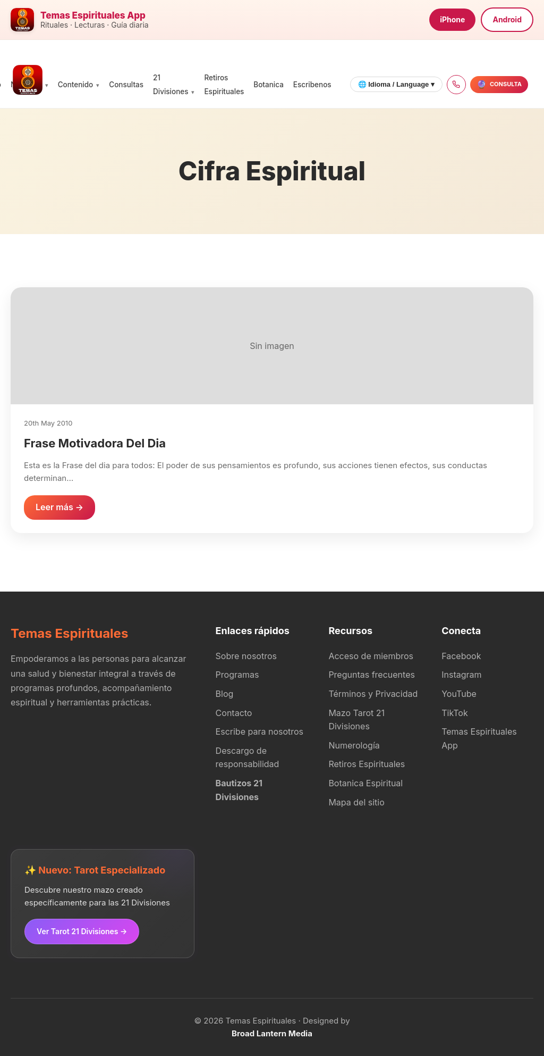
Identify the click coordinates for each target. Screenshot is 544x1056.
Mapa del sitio (356, 802)
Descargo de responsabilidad (247, 757)
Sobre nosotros (246, 656)
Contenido (76, 84)
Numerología (353, 745)
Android (507, 19)
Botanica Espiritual (365, 783)
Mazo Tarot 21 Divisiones (356, 720)
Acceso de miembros (370, 656)
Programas (237, 674)
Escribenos (312, 84)
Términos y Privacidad (373, 693)
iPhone (452, 19)
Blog (225, 693)
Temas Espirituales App (478, 738)
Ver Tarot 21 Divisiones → (82, 931)
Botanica (268, 84)
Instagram (461, 674)
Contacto (234, 713)
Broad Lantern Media (272, 1033)
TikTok (454, 713)
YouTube (459, 693)
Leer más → (59, 507)
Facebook (461, 656)
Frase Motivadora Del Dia (95, 443)
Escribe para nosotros (259, 731)
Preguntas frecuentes (371, 674)
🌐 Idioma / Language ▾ (396, 84)
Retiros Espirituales (366, 764)
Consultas (126, 84)
